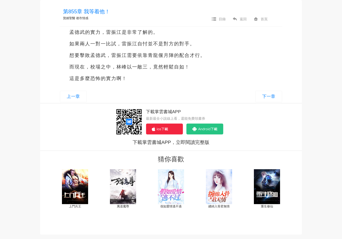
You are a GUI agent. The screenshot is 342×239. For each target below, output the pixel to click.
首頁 (260, 19)
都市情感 (82, 18)
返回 (239, 19)
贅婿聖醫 (69, 18)
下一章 (268, 96)
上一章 (73, 96)
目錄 (218, 19)
